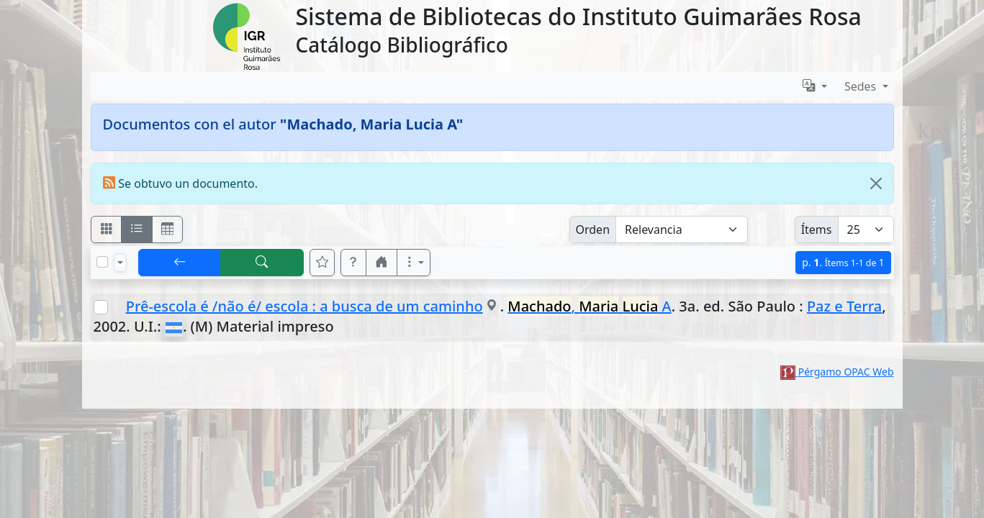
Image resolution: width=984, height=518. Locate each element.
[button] (353, 262)
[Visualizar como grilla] (168, 229)
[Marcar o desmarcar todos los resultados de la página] (102, 262)
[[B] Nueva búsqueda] (262, 262)
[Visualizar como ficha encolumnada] (137, 229)
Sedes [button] (862, 86)
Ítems (816, 229)
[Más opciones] (414, 262)
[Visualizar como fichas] (106, 229)
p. (843, 262)
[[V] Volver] (180, 262)
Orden (593, 229)
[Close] (876, 183)
